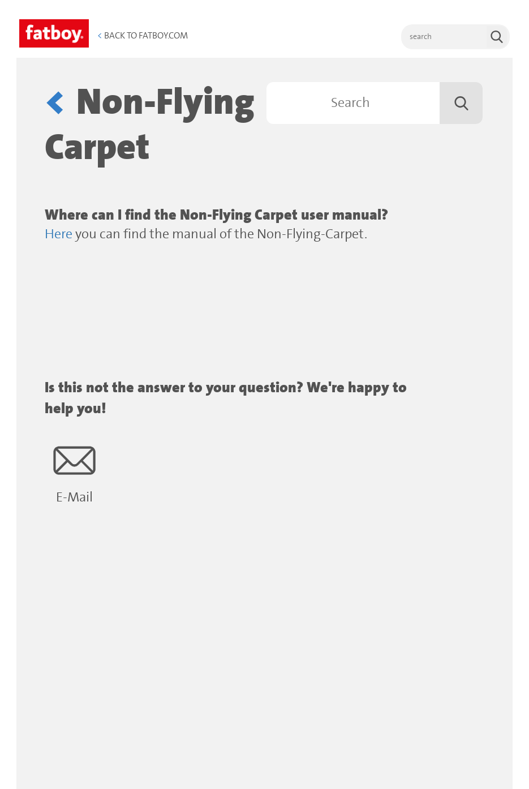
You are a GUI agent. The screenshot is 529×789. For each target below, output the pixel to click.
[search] (455, 36)
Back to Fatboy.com (142, 36)
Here (58, 234)
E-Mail (74, 472)
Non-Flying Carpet (150, 125)
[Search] (375, 103)
